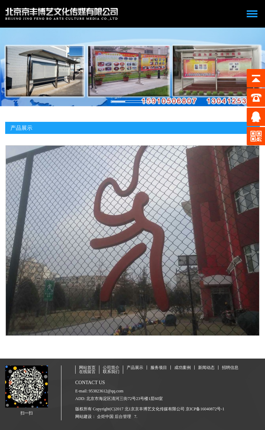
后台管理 (123, 416)
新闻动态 (206, 367)
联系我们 (111, 372)
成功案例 (182, 367)
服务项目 (158, 367)
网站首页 (87, 367)
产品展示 (135, 367)
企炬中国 (105, 416)
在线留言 (87, 372)
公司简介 (111, 367)
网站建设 (83, 416)
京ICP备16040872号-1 (205, 409)
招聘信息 (230, 367)
